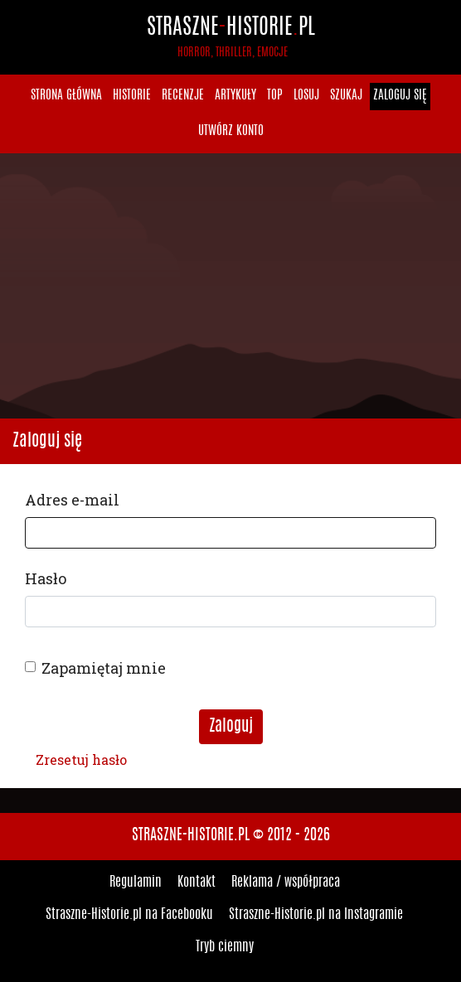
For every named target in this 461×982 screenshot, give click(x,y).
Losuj (306, 95)
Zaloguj (231, 726)
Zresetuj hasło (81, 759)
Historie (132, 95)
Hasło (45, 578)
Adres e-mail (72, 500)
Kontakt (196, 882)
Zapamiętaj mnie (103, 668)
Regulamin (135, 882)
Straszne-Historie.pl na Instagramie (316, 915)
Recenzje (183, 95)
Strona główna (66, 95)
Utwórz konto (231, 131)
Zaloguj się (400, 95)
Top (275, 95)
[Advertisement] (230, 286)
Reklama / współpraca (285, 882)
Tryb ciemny (225, 947)
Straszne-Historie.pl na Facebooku (129, 915)
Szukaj (346, 95)
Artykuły (235, 95)
